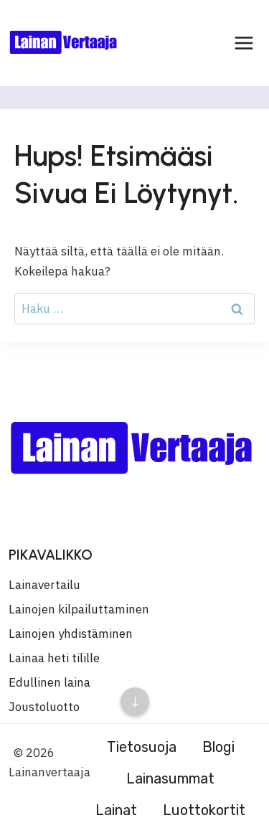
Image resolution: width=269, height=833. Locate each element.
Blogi (218, 747)
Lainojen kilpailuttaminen (79, 609)
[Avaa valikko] (243, 42)
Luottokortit (204, 810)
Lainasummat (170, 778)
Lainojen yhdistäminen (71, 633)
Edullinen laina (49, 682)
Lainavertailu (44, 585)
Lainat (116, 810)
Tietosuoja (141, 747)
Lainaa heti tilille (54, 658)
